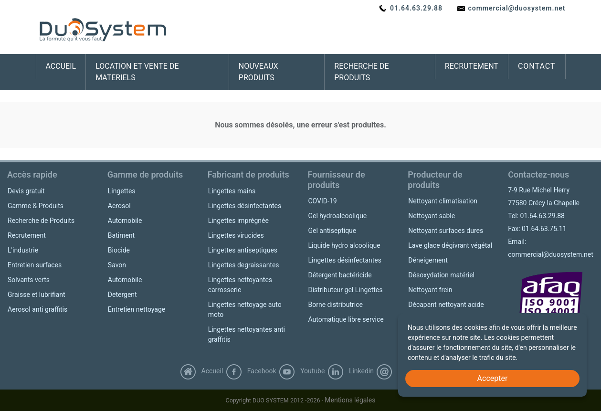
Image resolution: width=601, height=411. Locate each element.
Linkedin (350, 371)
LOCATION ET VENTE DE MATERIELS (137, 72)
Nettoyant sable (431, 216)
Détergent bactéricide (339, 275)
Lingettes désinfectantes (245, 206)
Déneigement (427, 260)
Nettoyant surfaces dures (445, 230)
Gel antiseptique (332, 230)
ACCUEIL (61, 66)
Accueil (201, 371)
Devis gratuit (26, 191)
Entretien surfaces (35, 265)
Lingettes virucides (236, 235)
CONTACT (537, 66)
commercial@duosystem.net (511, 8)
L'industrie (23, 250)
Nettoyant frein (430, 290)
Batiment (121, 235)
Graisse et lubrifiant (36, 294)
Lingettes (122, 191)
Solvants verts (29, 280)
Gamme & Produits (35, 206)
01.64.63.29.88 (411, 8)
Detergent (122, 294)
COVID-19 (322, 201)
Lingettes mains (232, 191)
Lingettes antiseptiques (242, 250)
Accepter (492, 378)
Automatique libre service (345, 319)
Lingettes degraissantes (243, 265)
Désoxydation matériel (441, 275)
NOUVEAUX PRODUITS (258, 72)
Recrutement (27, 235)
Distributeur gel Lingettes (345, 290)
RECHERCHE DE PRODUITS (361, 72)
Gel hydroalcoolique (337, 216)
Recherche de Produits (41, 220)
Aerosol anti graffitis (37, 309)
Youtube (302, 371)
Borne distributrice (335, 304)
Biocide (119, 250)
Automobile (125, 220)
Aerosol (119, 206)
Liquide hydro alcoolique (344, 245)
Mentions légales (350, 400)
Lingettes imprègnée (238, 220)
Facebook (251, 371)
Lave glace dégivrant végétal (450, 245)
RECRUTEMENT (471, 66)
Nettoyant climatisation (442, 201)
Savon (117, 265)
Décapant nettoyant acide (446, 304)
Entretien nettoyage (136, 309)
